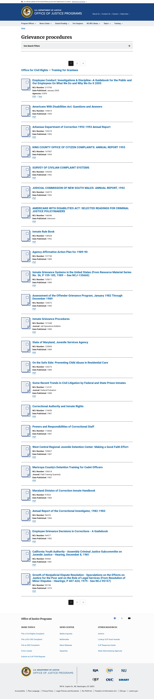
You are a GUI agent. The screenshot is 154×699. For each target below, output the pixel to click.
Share (133, 15)
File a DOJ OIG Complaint (31, 639)
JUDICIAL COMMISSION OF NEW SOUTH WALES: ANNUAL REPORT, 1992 (78, 188)
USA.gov (123, 691)
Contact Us (106, 14)
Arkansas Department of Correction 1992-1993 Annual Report (71, 127)
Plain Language (33, 691)
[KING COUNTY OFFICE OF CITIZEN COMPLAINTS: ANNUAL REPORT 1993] (25, 157)
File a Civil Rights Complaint (32, 634)
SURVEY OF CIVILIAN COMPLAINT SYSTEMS (60, 167)
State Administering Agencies (110, 651)
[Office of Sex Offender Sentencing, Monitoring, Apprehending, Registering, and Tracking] (124, 681)
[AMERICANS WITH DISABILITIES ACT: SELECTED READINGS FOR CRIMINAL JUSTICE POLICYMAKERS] (25, 218)
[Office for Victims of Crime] (109, 681)
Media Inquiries (66, 634)
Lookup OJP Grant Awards (109, 639)
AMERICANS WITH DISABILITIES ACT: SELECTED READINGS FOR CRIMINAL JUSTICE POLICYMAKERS (80, 210)
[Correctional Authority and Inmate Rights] (25, 416)
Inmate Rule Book (43, 231)
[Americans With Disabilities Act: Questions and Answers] (25, 116)
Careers (115, 14)
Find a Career (26, 651)
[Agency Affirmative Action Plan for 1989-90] (25, 261)
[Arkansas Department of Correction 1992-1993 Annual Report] (25, 136)
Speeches (64, 651)
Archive (101, 634)
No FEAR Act (87, 691)
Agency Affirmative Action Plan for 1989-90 (60, 252)
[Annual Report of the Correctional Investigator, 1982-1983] (25, 520)
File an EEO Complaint (30, 645)
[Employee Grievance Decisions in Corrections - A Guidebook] (25, 541)
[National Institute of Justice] (124, 672)
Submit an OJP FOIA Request (33, 656)
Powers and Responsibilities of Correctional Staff (63, 426)
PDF (34, 96)
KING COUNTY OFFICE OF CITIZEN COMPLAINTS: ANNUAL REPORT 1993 (78, 147)
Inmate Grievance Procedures (51, 319)
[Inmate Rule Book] (25, 241)
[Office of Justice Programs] (27, 12)
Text (40, 96)
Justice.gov (133, 691)
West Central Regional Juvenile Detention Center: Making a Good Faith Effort (80, 447)
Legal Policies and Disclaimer (67, 691)
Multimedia (64, 639)
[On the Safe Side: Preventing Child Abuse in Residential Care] (25, 372)
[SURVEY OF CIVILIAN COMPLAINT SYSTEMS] (25, 177)
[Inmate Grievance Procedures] (25, 328)
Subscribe (124, 14)
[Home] (58, 12)
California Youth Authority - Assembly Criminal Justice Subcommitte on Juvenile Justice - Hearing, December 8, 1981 (77, 553)
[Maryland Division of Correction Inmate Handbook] (25, 500)
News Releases (66, 645)
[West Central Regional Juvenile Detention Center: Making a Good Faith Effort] (25, 456)
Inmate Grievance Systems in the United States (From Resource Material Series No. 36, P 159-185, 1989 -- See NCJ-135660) (81, 274)
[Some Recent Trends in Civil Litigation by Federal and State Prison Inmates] (25, 392)
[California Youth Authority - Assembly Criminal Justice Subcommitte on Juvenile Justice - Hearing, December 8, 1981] (25, 561)
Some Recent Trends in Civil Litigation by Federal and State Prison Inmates (79, 383)
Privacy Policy (47, 691)
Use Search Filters (32, 46)
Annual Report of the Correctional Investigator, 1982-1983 (68, 511)
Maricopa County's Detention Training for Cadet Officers (67, 467)
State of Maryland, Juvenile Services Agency (60, 342)
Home (23, 28)
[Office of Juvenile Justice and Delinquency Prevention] (96, 682)
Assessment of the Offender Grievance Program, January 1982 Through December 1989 (77, 297)
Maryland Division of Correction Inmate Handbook (63, 490)
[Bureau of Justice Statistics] (110, 674)
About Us (96, 14)
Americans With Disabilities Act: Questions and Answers (67, 106)
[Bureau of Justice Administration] (95, 672)
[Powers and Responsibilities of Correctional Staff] (25, 436)
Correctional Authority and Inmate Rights (58, 406)
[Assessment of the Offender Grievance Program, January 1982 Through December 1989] (25, 305)
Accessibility (20, 691)
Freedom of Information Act (106, 691)
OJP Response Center (107, 645)
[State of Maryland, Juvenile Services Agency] (25, 352)
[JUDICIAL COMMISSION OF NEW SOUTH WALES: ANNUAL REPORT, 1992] (25, 197)
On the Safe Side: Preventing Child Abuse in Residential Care (70, 362)
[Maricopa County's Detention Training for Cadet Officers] (25, 477)
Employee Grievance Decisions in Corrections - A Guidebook (70, 531)
